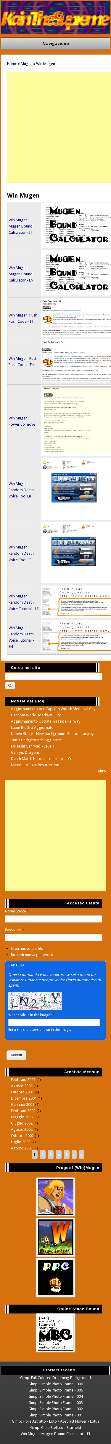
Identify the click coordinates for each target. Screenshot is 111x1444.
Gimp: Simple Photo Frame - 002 (55, 1409)
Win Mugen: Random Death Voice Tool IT (21, 553)
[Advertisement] (55, 127)
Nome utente (17, 911)
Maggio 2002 (22, 1117)
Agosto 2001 (22, 1086)
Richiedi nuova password (32, 954)
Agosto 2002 (22, 1129)
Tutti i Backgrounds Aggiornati (36, 740)
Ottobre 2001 (22, 1092)
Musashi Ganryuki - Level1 (32, 746)
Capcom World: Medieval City (36, 715)
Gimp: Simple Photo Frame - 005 (55, 1390)
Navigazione (55, 43)
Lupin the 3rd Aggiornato (32, 727)
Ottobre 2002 (22, 1135)
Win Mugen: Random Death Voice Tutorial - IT (24, 602)
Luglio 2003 (20, 1142)
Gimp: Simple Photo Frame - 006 (55, 1384)
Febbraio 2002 (23, 1111)
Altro (102, 771)
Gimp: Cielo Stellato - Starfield (55, 1427)
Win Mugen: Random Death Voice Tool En (21, 489)
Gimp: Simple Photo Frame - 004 (55, 1396)
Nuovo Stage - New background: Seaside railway (52, 733)
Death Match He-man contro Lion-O (41, 758)
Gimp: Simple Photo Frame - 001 (55, 1415)
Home (12, 63)
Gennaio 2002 (22, 1104)
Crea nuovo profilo (27, 948)
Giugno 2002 (22, 1123)
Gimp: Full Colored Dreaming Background (55, 1377)
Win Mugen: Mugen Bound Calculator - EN (21, 273)
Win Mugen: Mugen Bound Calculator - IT (21, 226)
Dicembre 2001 (24, 1098)
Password (14, 930)
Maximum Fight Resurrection (35, 765)
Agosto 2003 (22, 1148)
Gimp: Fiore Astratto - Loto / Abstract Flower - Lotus (55, 1421)
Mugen (27, 63)
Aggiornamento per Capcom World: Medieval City (53, 709)
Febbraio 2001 (23, 1079)
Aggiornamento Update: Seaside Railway (45, 721)
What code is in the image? (31, 1015)
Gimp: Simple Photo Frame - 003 (55, 1402)
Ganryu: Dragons (25, 752)
